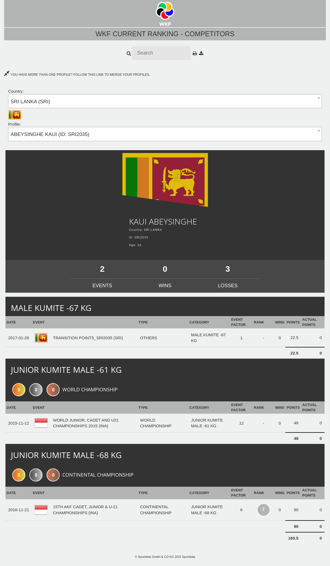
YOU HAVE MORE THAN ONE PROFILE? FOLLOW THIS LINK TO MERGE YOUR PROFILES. (77, 75)
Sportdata (188, 556)
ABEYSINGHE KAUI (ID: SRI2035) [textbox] (50, 134)
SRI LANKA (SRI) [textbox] (30, 101)
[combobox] (165, 101)
